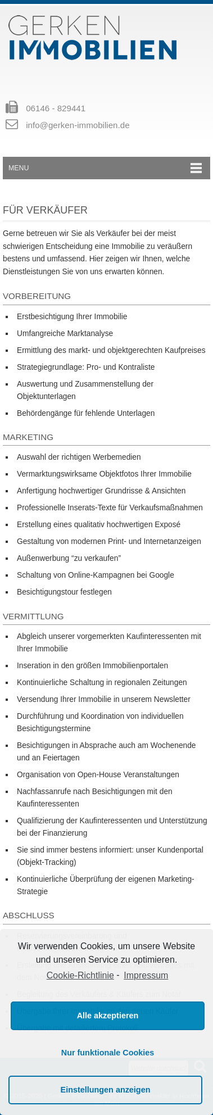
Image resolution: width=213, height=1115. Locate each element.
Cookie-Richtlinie (80, 975)
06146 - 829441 (55, 108)
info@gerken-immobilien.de (77, 125)
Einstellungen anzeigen (106, 1089)
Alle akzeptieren (108, 1015)
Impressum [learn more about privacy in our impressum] (146, 975)
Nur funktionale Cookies (108, 1052)
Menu (18, 168)
